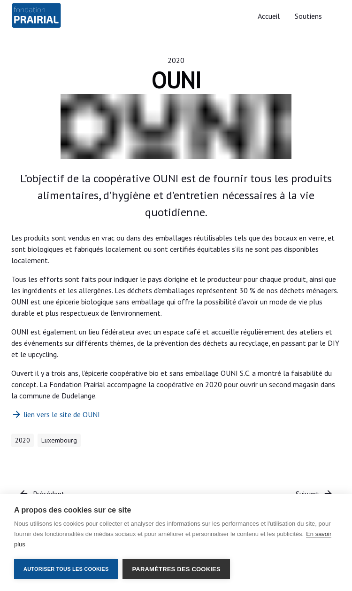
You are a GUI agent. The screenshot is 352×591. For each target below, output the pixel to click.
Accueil (269, 16)
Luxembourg (59, 440)
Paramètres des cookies (176, 569)
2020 (176, 60)
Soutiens (308, 16)
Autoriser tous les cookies (65, 569)
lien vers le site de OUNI (55, 414)
